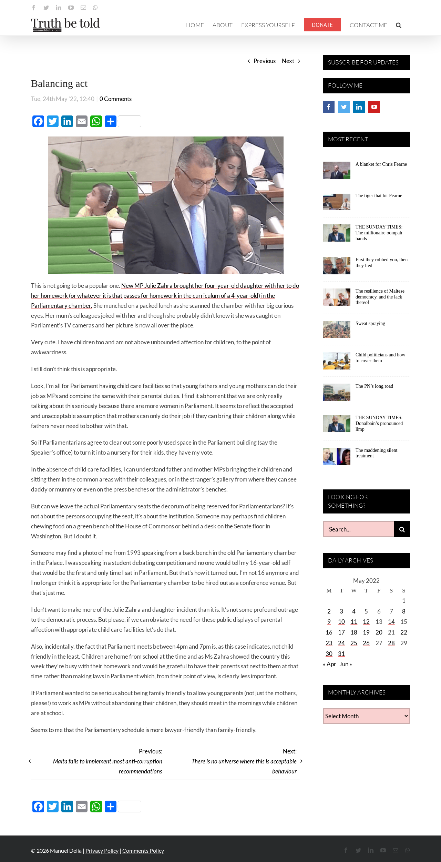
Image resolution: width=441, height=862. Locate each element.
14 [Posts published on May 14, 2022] (391, 621)
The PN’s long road (374, 386)
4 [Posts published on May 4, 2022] (354, 611)
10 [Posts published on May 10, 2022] (341, 621)
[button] (398, 25)
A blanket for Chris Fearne (381, 164)
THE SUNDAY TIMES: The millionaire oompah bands (379, 232)
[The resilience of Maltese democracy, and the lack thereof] (336, 299)
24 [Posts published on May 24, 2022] (341, 643)
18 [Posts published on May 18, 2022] (353, 632)
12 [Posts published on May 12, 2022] (366, 621)
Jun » (345, 664)
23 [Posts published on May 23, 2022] (329, 643)
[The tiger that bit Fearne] (336, 204)
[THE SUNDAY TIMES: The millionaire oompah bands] (336, 235)
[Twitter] (344, 107)
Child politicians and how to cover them (380, 357)
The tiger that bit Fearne (379, 195)
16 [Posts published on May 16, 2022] (329, 632)
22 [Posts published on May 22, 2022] (403, 632)
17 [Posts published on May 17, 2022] (341, 632)
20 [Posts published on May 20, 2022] (379, 632)
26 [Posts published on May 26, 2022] (366, 643)
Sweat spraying (370, 323)
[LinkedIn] (359, 107)
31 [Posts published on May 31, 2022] (341, 653)
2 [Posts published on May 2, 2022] (329, 611)
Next (288, 60)
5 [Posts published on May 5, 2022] (366, 611)
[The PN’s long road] (336, 395)
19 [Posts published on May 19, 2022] (366, 632)
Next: (244, 761)
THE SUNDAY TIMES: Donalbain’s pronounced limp (379, 423)
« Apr (329, 664)
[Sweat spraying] (336, 332)
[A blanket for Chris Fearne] (336, 173)
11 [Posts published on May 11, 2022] (353, 621)
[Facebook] (329, 107)
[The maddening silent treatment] (336, 459)
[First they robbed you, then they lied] (336, 268)
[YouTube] (374, 107)
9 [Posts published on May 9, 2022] (329, 621)
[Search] (402, 529)
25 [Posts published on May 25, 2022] (353, 643)
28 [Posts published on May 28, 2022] (391, 643)
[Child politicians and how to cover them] (336, 363)
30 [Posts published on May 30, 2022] (329, 653)
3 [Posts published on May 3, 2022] (341, 611)
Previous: (107, 761)
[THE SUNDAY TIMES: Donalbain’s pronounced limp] (336, 426)
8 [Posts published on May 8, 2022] (404, 611)
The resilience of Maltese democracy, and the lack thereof (380, 296)
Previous (265, 60)
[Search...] (358, 529)
